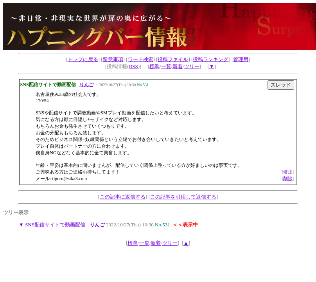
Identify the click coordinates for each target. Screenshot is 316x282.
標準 (154, 66)
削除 (288, 178)
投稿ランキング (210, 59)
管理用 (240, 59)
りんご (86, 84)
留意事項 (113, 59)
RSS (133, 66)
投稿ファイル (173, 59)
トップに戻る (83, 59)
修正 (288, 172)
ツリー (191, 66)
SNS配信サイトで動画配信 (55, 225)
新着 (177, 66)
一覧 (166, 66)
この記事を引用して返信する (183, 197)
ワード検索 (140, 59)
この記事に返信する (122, 197)
